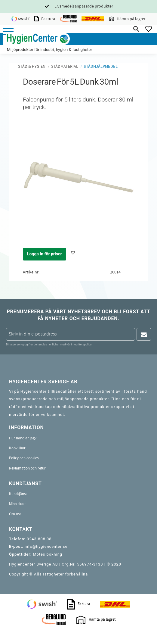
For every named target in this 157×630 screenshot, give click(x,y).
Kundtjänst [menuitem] (18, 493)
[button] (8, 31)
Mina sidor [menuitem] (17, 503)
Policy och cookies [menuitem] (23, 458)
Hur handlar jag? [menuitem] (23, 438)
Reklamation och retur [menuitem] (27, 468)
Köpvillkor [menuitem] (17, 448)
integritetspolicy (81, 344)
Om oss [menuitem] (15, 514)
